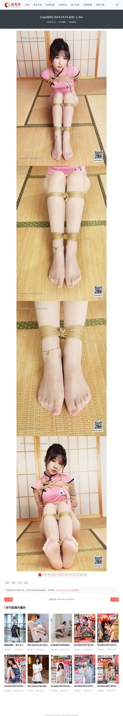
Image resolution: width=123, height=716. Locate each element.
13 (77, 575)
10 (66, 575)
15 (85, 575)
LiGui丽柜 (62, 22)
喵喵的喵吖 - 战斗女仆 (13, 645)
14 (81, 575)
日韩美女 (62, 5)
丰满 (13, 583)
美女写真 (37, 5)
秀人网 (30, 650)
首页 (27, 5)
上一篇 (9, 600)
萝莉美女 (7, 650)
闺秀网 (76, 590)
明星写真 (100, 5)
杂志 (26, 583)
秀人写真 (75, 5)
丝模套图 (87, 5)
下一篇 (114, 600)
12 (73, 575)
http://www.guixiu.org (65, 590)
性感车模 (50, 5)
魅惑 (7, 583)
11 (70, 575)
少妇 (19, 583)
